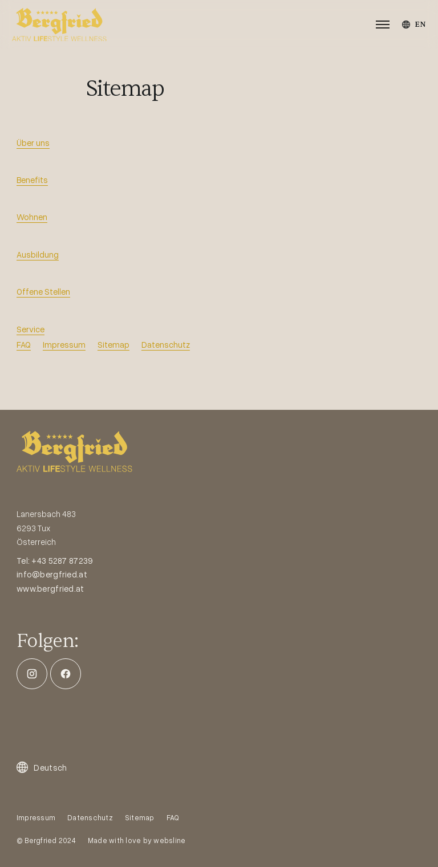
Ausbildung (38, 254)
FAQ (24, 344)
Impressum (64, 344)
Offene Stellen (43, 291)
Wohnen (32, 216)
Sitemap (113, 344)
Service (30, 329)
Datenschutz (165, 344)
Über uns (33, 142)
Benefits (32, 179)
